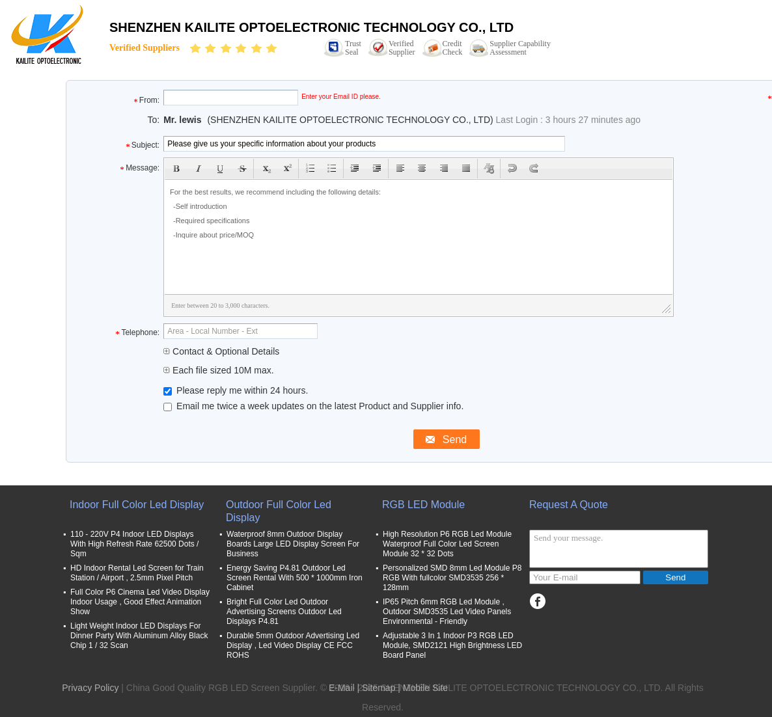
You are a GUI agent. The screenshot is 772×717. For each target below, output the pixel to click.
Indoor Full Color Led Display (137, 504)
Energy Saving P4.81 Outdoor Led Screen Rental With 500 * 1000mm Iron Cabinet (295, 577)
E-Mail (342, 688)
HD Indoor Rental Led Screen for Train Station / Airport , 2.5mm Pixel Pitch (137, 572)
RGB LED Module (423, 504)
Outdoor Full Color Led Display (278, 511)
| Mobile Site (423, 688)
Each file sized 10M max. (218, 370)
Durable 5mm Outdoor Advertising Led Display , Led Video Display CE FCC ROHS (293, 645)
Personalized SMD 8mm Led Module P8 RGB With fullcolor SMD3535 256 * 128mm (452, 577)
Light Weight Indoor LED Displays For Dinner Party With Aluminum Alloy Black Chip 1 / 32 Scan (139, 635)
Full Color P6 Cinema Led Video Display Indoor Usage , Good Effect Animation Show (140, 602)
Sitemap (378, 688)
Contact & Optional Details (221, 351)
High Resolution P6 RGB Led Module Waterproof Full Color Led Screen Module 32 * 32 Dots (447, 544)
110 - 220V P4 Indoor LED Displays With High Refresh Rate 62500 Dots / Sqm (134, 544)
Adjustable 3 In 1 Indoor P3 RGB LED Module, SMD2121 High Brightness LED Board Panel (452, 645)
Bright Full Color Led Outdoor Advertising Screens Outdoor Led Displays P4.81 (284, 611)
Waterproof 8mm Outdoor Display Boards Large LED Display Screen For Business (293, 544)
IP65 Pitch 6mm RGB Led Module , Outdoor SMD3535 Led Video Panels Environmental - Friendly (447, 611)
